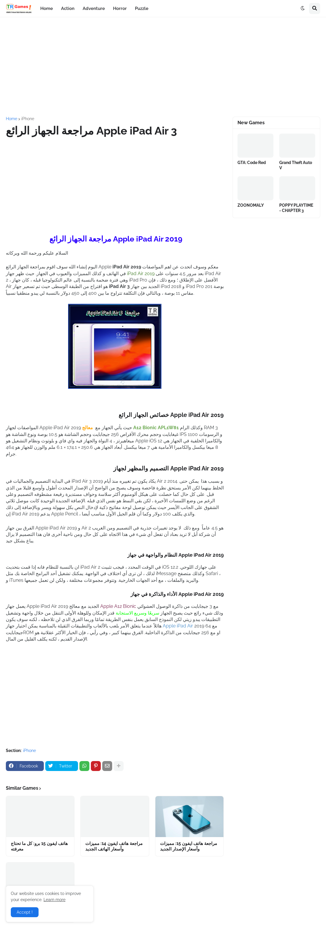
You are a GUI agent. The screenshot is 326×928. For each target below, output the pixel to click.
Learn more (54, 899)
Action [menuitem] (67, 8)
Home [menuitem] (46, 8)
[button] (302, 8)
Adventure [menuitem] (94, 8)
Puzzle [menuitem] (141, 8)
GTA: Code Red (251, 162)
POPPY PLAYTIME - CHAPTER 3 (296, 208)
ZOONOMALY (250, 205)
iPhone (27, 119)
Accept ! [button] (25, 912)
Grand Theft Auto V (295, 165)
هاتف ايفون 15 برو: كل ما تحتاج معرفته (39, 846)
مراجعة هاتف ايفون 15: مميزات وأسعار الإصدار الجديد (188, 846)
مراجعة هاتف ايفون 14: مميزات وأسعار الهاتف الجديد (114, 846)
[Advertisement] (163, 67)
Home (11, 119)
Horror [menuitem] (120, 8)
